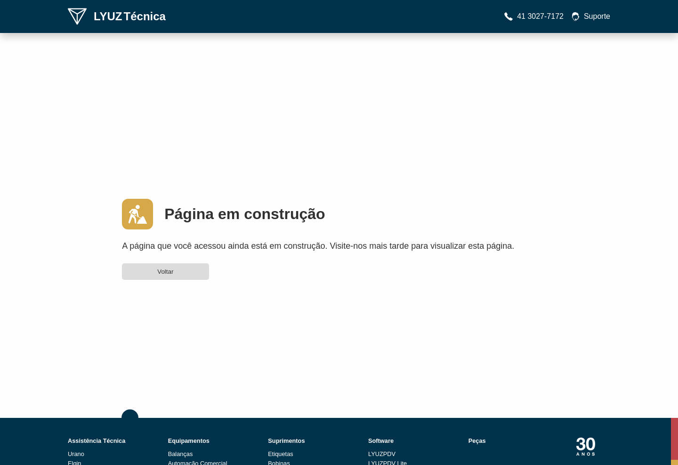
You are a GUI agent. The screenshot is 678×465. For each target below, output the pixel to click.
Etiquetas (280, 453)
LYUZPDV (382, 453)
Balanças (180, 453)
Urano (76, 453)
